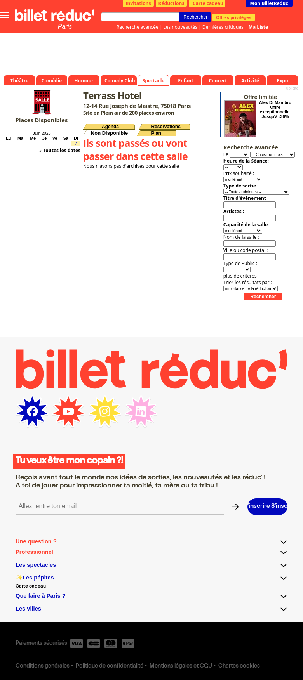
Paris (65, 26)
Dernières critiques (223, 27)
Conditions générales (43, 666)
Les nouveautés (180, 27)
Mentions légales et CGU (181, 666)
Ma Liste (258, 27)
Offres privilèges (233, 17)
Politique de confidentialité (109, 666)
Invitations (138, 3)
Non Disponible (109, 133)
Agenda (110, 126)
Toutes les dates (61, 150)
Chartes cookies (239, 666)
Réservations (165, 126)
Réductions (171, 3)
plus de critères (240, 275)
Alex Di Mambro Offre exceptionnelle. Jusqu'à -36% (275, 109)
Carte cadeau (208, 3)
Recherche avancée (137, 27)
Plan (156, 133)
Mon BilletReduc (269, 3)
